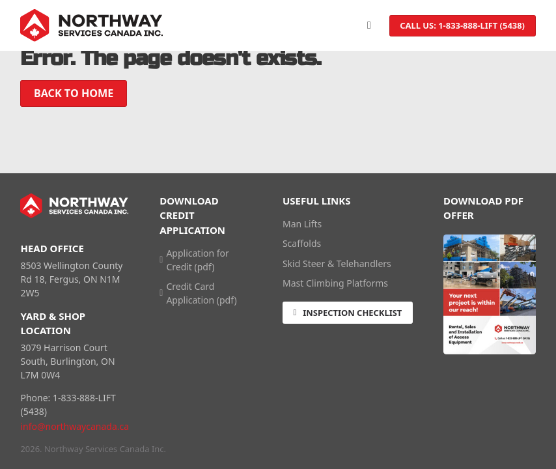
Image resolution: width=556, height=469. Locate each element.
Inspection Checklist (347, 313)
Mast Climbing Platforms (335, 283)
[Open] (369, 25)
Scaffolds (302, 243)
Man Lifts (302, 224)
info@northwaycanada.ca (74, 426)
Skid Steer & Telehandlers (337, 263)
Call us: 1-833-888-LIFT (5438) (462, 25)
